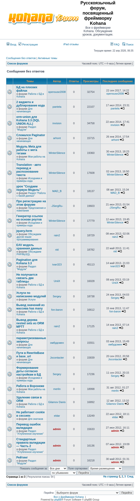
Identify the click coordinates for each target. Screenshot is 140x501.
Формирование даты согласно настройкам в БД (28, 371)
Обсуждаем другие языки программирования (29, 237)
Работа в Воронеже (30, 386)
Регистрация (28, 44)
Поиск (127, 44)
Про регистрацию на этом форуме (31, 203)
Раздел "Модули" (26, 128)
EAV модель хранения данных (29, 246)
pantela (56, 106)
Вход (11, 44)
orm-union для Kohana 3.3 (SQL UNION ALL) (28, 120)
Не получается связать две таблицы (26, 278)
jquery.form (24, 231)
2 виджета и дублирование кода (30, 103)
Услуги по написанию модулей (31, 294)
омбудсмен (57, 342)
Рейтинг (22, 457)
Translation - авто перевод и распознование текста (28, 170)
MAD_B (56, 191)
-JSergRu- (57, 205)
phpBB (57, 499)
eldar (57, 415)
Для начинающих (24, 110)
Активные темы (47, 58)
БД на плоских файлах (26, 89)
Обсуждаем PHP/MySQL (29, 253)
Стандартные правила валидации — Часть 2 (30, 443)
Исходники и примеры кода (29, 179)
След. (130, 476)
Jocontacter (57, 357)
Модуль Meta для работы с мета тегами (28, 150)
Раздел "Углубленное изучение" (30, 432)
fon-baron (57, 309)
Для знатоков (35, 419)
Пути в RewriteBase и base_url (30, 354)
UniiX (57, 281)
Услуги (31, 299)
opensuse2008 (57, 91)
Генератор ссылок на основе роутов (29, 217)
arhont (57, 138)
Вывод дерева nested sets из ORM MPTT (30, 323)
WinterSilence (57, 152)
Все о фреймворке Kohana (69, 497)
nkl (57, 249)
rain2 (57, 235)
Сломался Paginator (30, 135)
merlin (57, 388)
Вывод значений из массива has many (30, 306)
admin (57, 429)
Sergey (57, 296)
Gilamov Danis (57, 402)
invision (56, 123)
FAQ (114, 44)
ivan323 (57, 264)
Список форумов (17, 63)
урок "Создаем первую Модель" (28, 188)
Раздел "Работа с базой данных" (31, 194)
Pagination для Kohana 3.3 (26, 261)
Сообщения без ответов (21, 58)
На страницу (110, 476)
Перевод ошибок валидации (28, 426)
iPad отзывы (71, 44)
